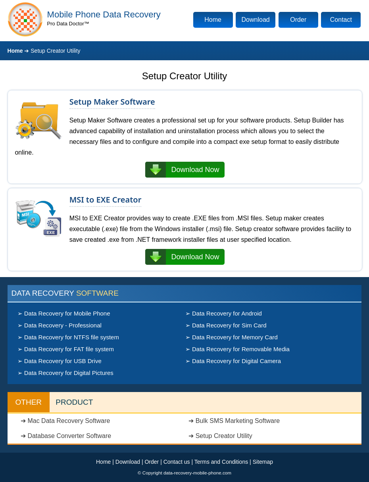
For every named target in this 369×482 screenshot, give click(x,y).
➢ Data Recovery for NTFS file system (68, 337)
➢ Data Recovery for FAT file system (65, 349)
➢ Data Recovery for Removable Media (237, 349)
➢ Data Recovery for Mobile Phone (63, 313)
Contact (341, 19)
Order (298, 19)
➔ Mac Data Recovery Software (65, 420)
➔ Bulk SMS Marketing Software (234, 420)
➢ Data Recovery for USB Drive (59, 361)
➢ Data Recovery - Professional (59, 325)
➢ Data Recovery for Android (223, 313)
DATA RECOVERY (65, 293)
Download (256, 19)
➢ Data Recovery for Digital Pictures (65, 372)
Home (212, 19)
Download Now (195, 170)
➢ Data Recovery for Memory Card (231, 337)
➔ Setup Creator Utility (220, 435)
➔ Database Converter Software (66, 435)
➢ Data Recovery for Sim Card (226, 325)
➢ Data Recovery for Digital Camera (233, 361)
